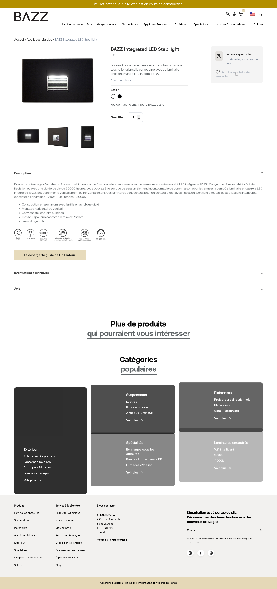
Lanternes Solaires (37, 443)
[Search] (228, 14)
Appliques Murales (155, 24)
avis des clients (121, 80)
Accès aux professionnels (112, 539)
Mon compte (63, 527)
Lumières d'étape (36, 454)
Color (115, 89)
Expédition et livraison (69, 542)
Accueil (19, 39)
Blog (58, 565)
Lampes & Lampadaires (231, 24)
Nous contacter (65, 520)
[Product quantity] (135, 117)
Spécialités (201, 24)
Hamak (173, 582)
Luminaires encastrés (76, 24)
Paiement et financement (71, 550)
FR (260, 14)
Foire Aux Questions (68, 512)
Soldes (258, 24)
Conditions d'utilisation (111, 582)
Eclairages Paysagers (39, 437)
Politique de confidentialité (137, 582)
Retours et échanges (68, 535)
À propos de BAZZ (67, 557)
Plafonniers (128, 24)
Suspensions (105, 24)
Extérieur (180, 24)
